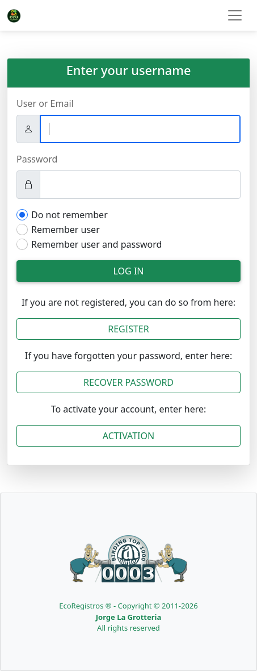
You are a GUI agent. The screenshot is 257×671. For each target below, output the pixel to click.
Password (36, 159)
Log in (128, 271)
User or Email (45, 103)
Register (128, 329)
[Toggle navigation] (235, 15)
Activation (128, 436)
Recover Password (128, 382)
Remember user (65, 229)
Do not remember (69, 215)
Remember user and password (96, 244)
